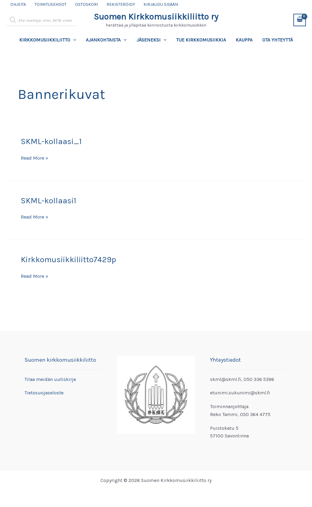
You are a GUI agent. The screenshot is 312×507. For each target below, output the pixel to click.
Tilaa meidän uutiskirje (50, 379)
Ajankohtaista (106, 40)
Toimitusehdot (50, 4)
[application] (73, 40)
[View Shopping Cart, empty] (299, 20)
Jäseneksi (151, 40)
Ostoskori (86, 4)
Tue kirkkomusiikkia (201, 40)
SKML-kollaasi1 (48, 200)
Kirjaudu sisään (160, 4)
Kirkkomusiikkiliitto (47, 40)
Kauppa (244, 40)
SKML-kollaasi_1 (51, 141)
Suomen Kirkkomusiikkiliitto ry (156, 17)
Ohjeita (18, 4)
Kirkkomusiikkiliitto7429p (68, 259)
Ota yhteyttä (277, 40)
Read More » (34, 158)
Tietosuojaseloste (43, 393)
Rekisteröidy (121, 4)
